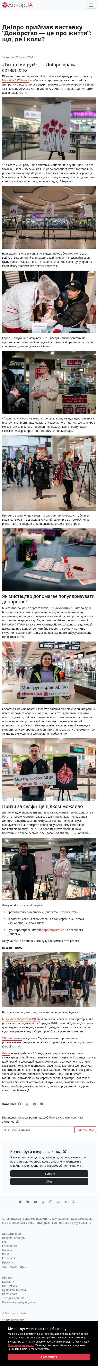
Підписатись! (85, 1129)
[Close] (49, 1357)
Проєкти (7, 1262)
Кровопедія (9, 1246)
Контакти (8, 1281)
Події (5, 1254)
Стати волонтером (14, 1266)
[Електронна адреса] (38, 1129)
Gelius (6, 1053)
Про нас (7, 1277)
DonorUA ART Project (15, 80)
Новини (7, 1250)
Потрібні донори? (13, 1238)
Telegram (49, 1173)
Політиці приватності (21, 1345)
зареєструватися (53, 930)
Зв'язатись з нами (14, 1313)
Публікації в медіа (14, 1290)
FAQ (4, 1242)
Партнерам (9, 1294)
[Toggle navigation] (91, 5)
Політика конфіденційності (20, 1302)
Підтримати (10, 1286)
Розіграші (8, 1258)
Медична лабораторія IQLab (21, 1019)
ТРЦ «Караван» (12, 1038)
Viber (49, 1181)
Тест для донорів (13, 1298)
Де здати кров (11, 1234)
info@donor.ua (13, 1320)
